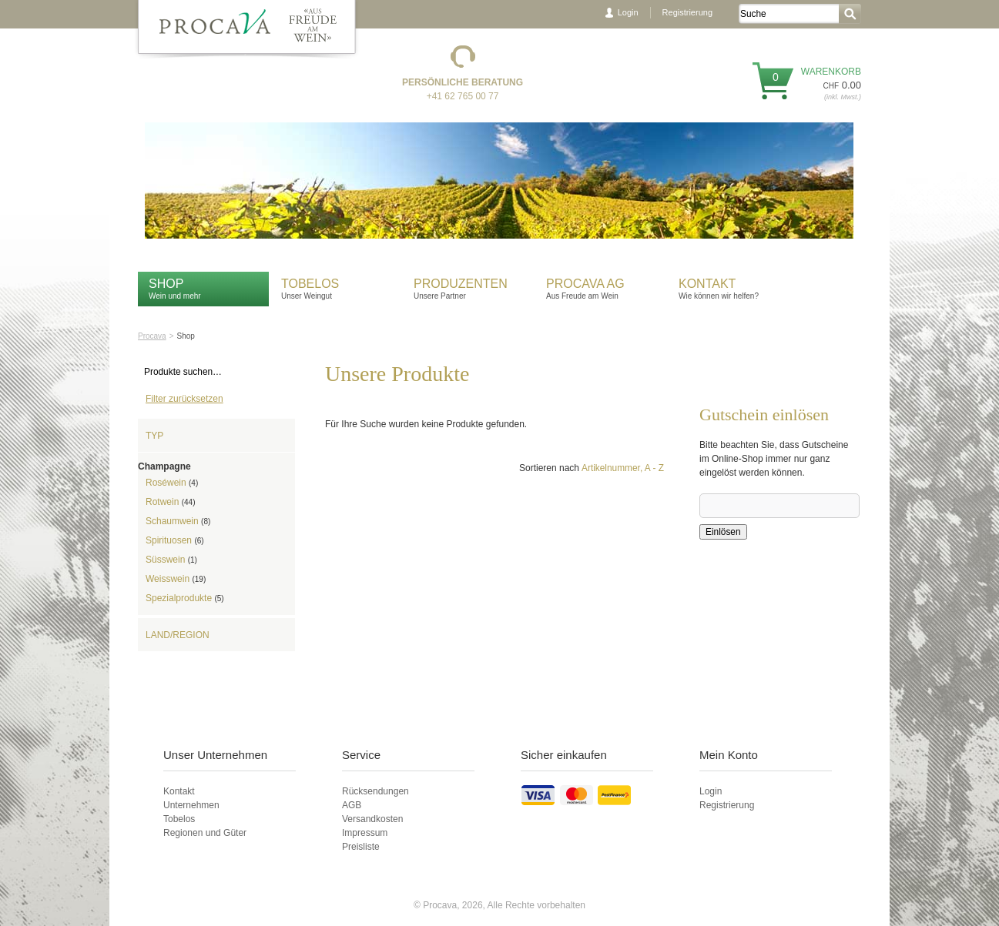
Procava (152, 336)
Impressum (364, 832)
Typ (154, 435)
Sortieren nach (549, 468)
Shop (166, 283)
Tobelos (310, 283)
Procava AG (585, 283)
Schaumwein (178, 521)
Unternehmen (191, 805)
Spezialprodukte (185, 598)
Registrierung (687, 12)
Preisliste (361, 846)
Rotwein (170, 501)
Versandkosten (372, 819)
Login (628, 12)
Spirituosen (175, 540)
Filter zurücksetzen (184, 398)
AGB (351, 805)
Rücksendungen (375, 791)
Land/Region (178, 635)
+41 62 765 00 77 (463, 96)
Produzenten (461, 283)
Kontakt (709, 283)
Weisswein (176, 578)
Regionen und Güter (204, 832)
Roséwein (172, 482)
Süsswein (171, 559)
